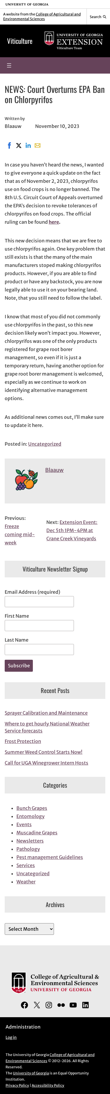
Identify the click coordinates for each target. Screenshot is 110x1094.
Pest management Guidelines (49, 857)
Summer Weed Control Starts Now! (43, 752)
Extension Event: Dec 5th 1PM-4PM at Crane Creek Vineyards (71, 530)
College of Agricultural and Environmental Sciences (42, 16)
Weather (25, 882)
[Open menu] (9, 65)
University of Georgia (31, 1073)
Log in (11, 1037)
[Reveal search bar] (98, 16)
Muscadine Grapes (36, 833)
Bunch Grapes (31, 808)
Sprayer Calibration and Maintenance (46, 713)
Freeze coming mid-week (20, 534)
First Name (17, 616)
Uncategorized (44, 444)
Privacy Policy (17, 1085)
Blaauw (54, 470)
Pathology (28, 849)
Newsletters (30, 841)
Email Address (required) (32, 592)
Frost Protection (23, 741)
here (54, 222)
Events (24, 824)
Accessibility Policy (48, 1085)
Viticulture (20, 41)
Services (25, 865)
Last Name (16, 640)
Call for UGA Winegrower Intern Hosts (46, 763)
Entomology (30, 816)
